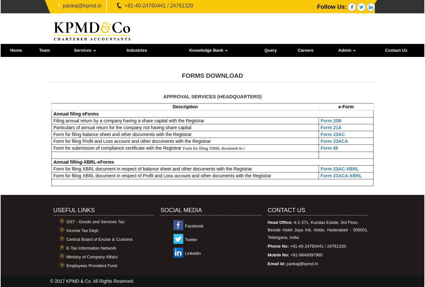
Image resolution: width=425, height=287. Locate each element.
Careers (305, 50)
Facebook (194, 226)
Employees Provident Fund (91, 265)
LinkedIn (193, 253)
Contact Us (396, 50)
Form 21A (331, 127)
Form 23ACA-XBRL (341, 175)
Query (271, 50)
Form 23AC (333, 134)
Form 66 (329, 148)
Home (16, 50)
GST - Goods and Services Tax (95, 221)
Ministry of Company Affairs (92, 256)
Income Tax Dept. (82, 230)
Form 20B (331, 120)
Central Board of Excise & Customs (99, 239)
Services (85, 50)
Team (44, 50)
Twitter (191, 239)
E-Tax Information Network (91, 248)
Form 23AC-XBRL (340, 168)
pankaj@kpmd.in (82, 5)
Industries (137, 50)
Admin (347, 50)
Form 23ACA (334, 141)
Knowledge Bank (208, 50)
